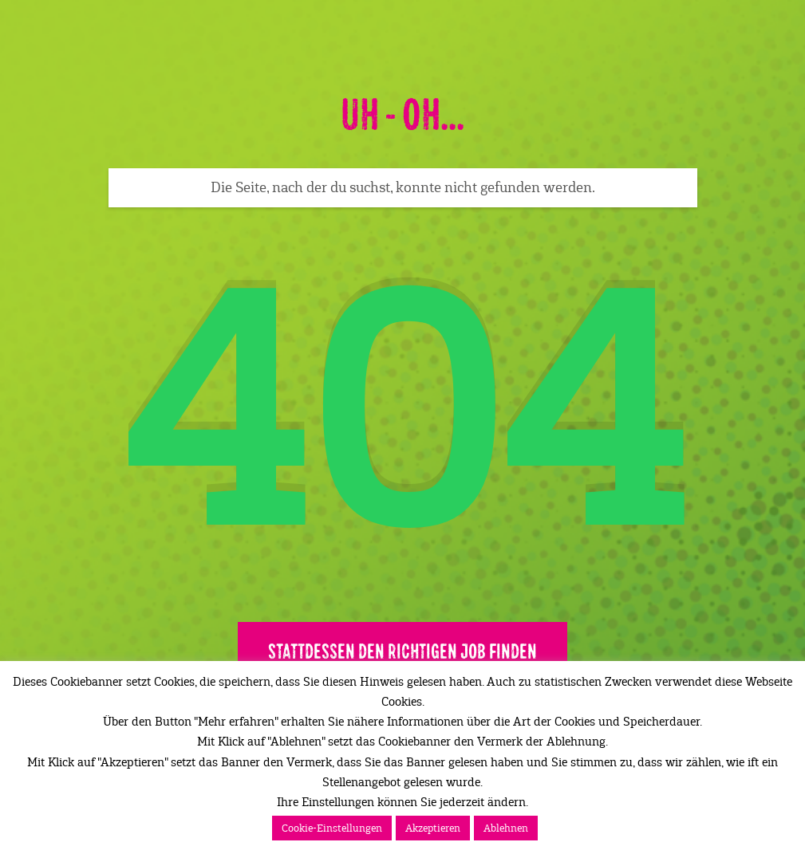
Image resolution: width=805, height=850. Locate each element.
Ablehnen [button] (505, 828)
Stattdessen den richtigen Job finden (402, 651)
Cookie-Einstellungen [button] (332, 828)
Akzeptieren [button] (432, 828)
